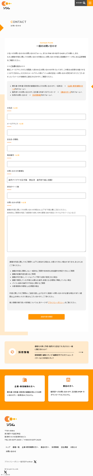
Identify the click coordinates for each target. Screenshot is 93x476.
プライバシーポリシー (56, 302)
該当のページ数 (13, 187)
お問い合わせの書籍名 (15, 171)
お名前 (12, 108)
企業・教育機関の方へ (30, 447)
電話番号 (13, 155)
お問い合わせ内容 (16, 202)
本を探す (80, 3)
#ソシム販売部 (5, 473)
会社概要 (64, 447)
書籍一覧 (16, 447)
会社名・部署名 (12, 139)
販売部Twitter (28, 461)
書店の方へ (45, 447)
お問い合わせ (11, 451)
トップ (8, 447)
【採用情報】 (36, 95)
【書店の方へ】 (66, 92)
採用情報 (55, 447)
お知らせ (73, 447)
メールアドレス (15, 124)
